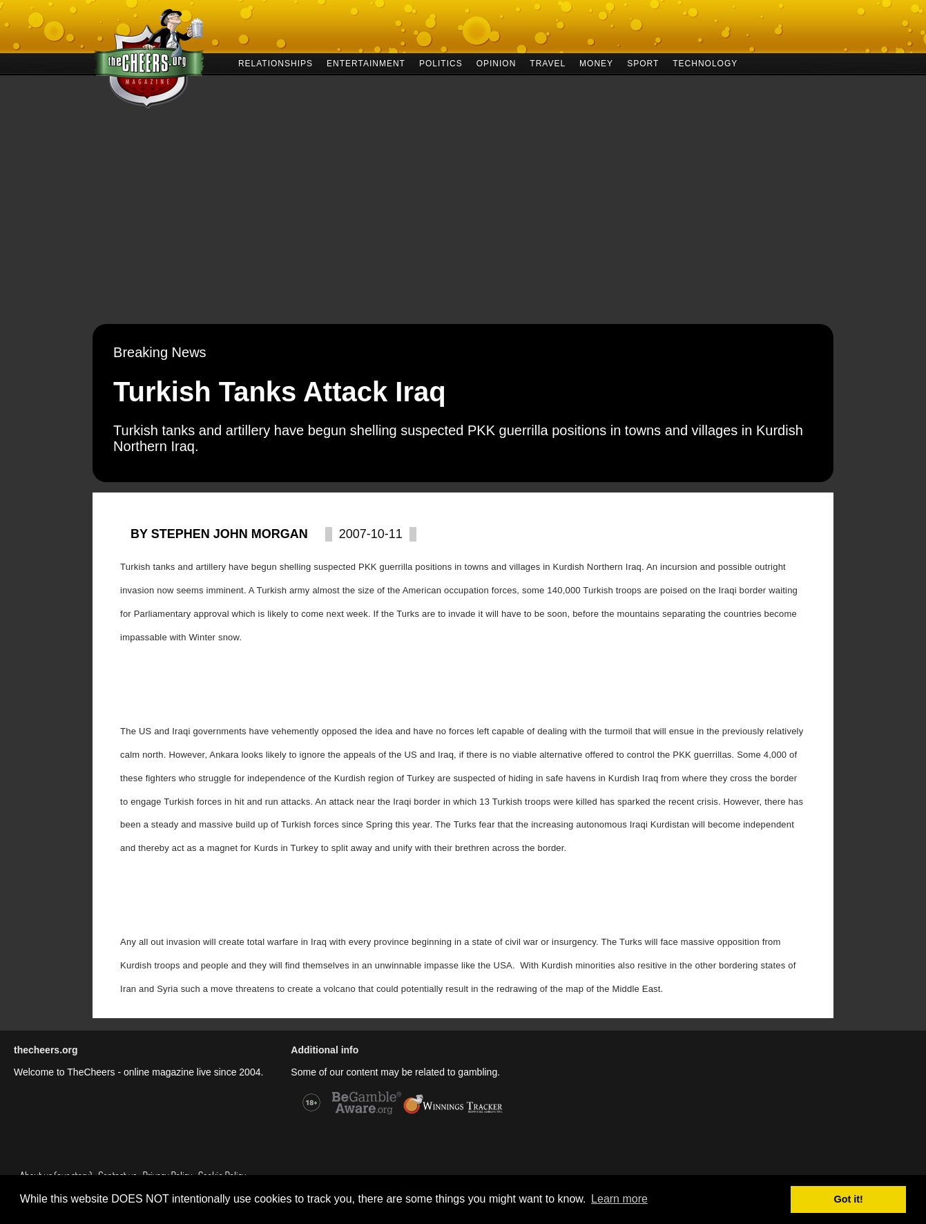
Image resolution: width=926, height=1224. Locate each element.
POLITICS (441, 62)
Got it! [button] (848, 1199)
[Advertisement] (463, 220)
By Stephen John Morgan (219, 534)
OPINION (496, 62)
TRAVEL (548, 62)
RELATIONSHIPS (275, 62)
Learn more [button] (619, 1199)
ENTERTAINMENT (366, 62)
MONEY (596, 62)
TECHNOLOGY (705, 62)
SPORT (643, 62)
